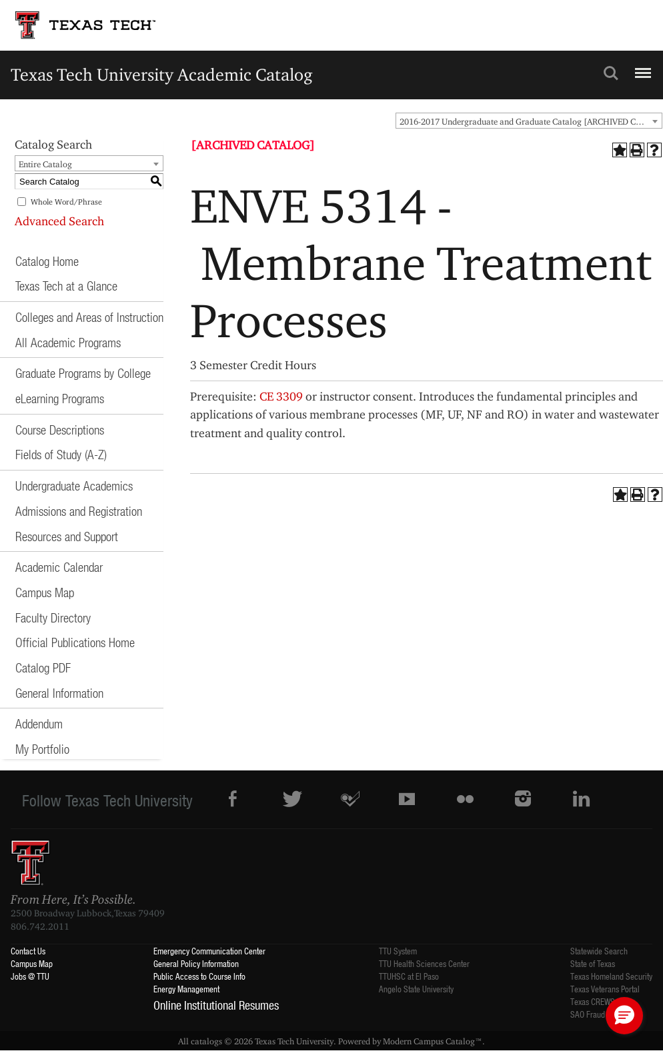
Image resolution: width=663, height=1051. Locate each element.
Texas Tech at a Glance (66, 285)
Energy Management (186, 988)
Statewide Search (599, 950)
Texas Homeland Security (611, 976)
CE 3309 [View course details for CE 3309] (281, 396)
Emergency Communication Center (209, 950)
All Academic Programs (68, 342)
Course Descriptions (59, 429)
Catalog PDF (43, 667)
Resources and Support (66, 536)
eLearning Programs (59, 398)
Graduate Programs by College (83, 373)
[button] (624, 1015)
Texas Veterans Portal (605, 988)
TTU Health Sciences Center (424, 963)
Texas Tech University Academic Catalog (162, 74)
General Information (59, 692)
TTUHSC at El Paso (409, 976)
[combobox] (529, 121)
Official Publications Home (75, 642)
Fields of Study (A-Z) (61, 454)
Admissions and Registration (78, 511)
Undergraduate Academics (74, 485)
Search (611, 73)
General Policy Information (196, 963)
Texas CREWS (592, 1001)
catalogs (206, 1041)
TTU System (398, 950)
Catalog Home (47, 261)
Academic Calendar (59, 566)
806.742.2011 (40, 926)
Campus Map (44, 592)
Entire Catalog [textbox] (45, 164)
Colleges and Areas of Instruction (89, 317)
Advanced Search (59, 221)
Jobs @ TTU (30, 976)
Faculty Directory (53, 617)
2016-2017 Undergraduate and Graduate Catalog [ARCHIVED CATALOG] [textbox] (531, 121)
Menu (641, 67)
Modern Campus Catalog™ (432, 1041)
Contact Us (28, 950)
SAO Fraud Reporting (604, 1014)
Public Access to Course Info (199, 976)
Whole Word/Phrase (66, 202)
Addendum (39, 723)
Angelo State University (416, 988)
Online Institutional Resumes (216, 1005)
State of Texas (592, 963)
